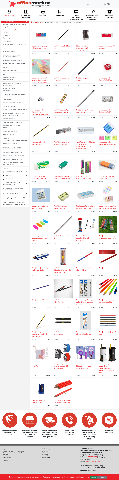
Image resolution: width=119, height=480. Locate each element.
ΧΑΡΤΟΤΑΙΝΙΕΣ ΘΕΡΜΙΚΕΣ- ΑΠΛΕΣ (13, 159)
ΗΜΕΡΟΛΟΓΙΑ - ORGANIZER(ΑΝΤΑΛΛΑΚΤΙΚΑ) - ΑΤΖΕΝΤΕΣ (15, 139)
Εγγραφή (45, 452)
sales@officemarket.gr (93, 461)
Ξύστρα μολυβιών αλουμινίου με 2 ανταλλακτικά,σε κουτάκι (40, 112)
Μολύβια (5, 32)
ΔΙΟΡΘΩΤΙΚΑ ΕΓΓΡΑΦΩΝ (10, 71)
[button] (9, 14)
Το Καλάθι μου (47, 449)
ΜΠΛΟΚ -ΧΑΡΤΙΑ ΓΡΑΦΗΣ (10, 143)
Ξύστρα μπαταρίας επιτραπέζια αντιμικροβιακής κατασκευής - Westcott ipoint (106, 368)
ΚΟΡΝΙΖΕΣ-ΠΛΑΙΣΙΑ (8, 135)
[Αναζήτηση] (75, 4)
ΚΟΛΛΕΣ (5, 74)
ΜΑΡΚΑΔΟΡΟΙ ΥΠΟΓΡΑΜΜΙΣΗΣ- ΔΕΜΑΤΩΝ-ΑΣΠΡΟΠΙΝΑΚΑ (12, 56)
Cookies (5, 461)
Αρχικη (5, 449)
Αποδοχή (93, 477)
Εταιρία (5, 455)
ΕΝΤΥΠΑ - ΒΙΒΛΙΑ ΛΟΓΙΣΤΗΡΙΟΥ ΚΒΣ (13, 156)
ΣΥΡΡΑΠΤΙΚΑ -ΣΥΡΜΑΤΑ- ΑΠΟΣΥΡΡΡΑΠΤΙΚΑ (10, 89)
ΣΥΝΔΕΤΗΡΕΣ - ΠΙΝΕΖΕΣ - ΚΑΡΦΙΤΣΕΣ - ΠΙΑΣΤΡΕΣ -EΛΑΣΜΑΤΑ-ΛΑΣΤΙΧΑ (14, 95)
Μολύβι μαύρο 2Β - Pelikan (41, 300)
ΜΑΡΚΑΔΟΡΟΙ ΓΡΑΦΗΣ (9, 51)
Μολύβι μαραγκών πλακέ (107, 268)
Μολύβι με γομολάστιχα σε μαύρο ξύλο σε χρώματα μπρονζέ (85, 302)
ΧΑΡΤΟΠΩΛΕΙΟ (40, 22)
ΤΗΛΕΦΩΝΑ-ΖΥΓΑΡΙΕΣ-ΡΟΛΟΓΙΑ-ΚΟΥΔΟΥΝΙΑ (12, 127)
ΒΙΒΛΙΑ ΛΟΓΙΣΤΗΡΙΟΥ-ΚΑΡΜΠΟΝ (12, 152)
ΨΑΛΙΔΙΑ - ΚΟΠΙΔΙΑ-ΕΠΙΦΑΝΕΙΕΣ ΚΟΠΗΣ (15, 110)
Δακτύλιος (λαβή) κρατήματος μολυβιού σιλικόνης (39, 238)
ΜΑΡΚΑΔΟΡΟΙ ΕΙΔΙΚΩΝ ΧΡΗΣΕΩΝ (12, 60)
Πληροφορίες (102, 477)
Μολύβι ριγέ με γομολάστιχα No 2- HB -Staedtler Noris (40, 334)
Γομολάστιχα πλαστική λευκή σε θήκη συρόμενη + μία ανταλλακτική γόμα (41, 80)
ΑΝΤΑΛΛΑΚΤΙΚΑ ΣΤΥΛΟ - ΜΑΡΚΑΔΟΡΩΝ (14, 44)
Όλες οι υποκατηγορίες (10, 30)
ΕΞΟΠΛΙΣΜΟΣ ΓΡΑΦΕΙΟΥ (10, 119)
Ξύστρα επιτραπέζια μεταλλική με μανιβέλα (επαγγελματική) (61, 366)
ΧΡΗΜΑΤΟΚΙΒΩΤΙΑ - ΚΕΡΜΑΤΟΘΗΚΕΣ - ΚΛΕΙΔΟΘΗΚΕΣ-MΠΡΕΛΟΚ (14, 114)
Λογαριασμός (46, 458)
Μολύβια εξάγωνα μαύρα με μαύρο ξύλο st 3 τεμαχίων (84, 238)
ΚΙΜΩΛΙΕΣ (5, 67)
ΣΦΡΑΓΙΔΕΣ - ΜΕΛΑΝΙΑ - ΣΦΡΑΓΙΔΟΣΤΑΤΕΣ (10, 79)
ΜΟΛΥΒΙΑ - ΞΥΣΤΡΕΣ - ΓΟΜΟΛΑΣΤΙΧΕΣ (14, 26)
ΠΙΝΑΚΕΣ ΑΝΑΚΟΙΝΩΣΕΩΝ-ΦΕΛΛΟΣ (13, 122)
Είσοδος (45, 455)
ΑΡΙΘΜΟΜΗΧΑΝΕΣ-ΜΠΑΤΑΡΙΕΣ (12, 103)
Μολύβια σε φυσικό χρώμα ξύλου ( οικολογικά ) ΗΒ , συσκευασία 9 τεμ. (63, 270)
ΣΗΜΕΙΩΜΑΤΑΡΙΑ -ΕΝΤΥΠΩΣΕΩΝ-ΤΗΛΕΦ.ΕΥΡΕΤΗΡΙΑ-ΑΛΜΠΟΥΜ (12, 148)
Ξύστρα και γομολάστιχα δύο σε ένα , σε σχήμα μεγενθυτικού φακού (84, 366)
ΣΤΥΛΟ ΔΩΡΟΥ (7, 41)
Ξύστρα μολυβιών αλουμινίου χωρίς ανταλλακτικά (82, 48)
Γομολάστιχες (7, 38)
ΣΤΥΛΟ (4, 48)
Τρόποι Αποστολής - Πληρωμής (13, 452)
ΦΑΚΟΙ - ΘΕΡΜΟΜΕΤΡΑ (10, 131)
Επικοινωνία (7, 458)
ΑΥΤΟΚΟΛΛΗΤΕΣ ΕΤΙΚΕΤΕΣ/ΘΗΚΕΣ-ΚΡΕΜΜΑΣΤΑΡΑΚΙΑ (13, 164)
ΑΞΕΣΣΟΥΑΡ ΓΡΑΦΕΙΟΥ (9, 106)
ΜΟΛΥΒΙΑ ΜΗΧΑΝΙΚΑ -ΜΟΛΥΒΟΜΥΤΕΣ (14, 64)
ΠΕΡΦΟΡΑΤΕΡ (7, 99)
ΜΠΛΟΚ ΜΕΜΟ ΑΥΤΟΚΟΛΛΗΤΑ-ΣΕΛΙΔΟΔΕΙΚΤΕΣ (12, 84)
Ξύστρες (5, 35)
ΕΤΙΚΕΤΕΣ (5, 168)
